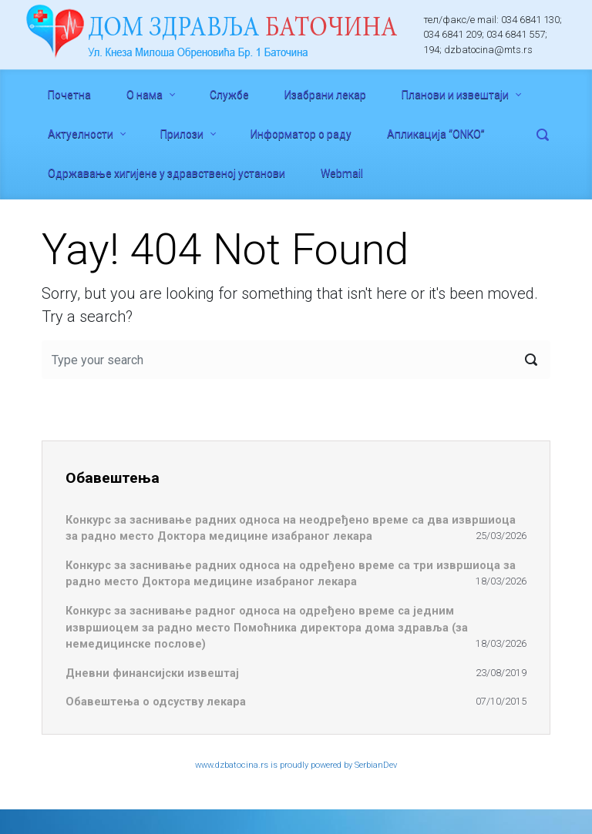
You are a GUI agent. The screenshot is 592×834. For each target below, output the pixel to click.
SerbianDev (376, 765)
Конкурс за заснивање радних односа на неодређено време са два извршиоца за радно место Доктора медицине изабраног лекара (291, 529)
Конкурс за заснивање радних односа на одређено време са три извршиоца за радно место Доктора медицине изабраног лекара (291, 574)
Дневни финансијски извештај (152, 673)
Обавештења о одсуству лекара (156, 701)
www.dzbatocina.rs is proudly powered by (275, 765)
